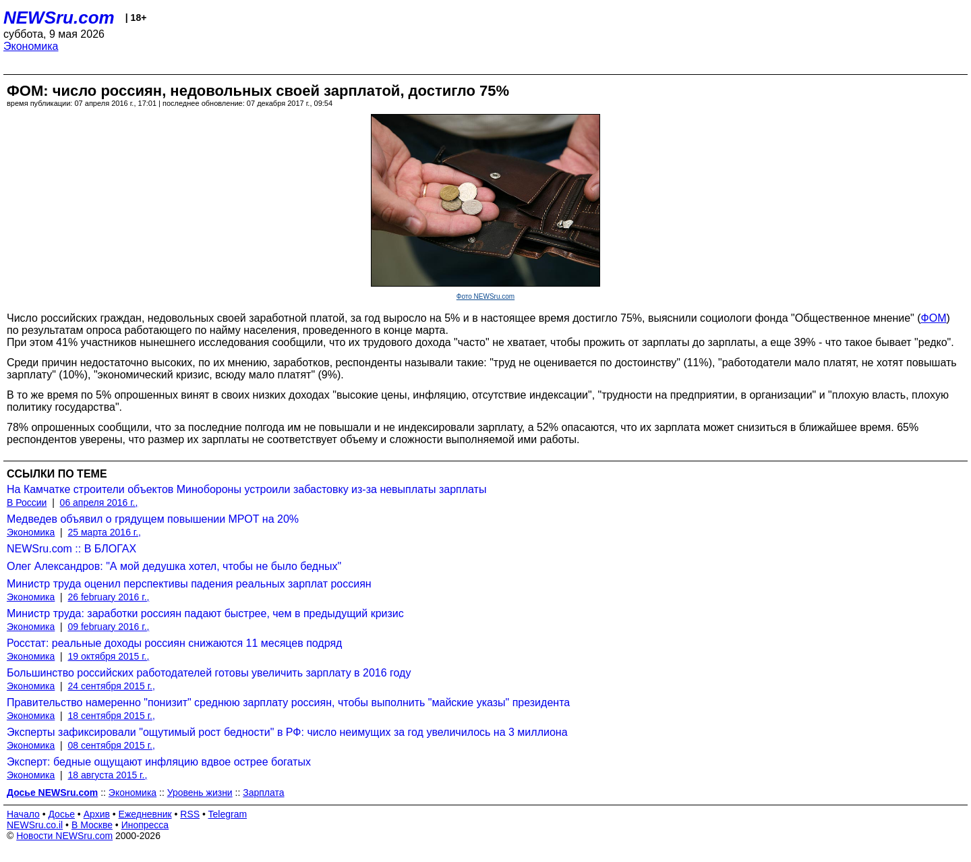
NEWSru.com (59, 17)
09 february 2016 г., (109, 626)
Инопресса (145, 825)
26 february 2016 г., (109, 597)
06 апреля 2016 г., (99, 502)
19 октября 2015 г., (109, 656)
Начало (23, 814)
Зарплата (263, 792)
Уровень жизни (200, 792)
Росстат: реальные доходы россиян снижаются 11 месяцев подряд (174, 643)
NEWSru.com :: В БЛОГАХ (71, 548)
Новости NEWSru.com (64, 835)
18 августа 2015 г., (108, 775)
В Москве (92, 825)
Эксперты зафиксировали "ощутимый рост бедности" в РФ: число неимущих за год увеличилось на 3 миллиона (287, 732)
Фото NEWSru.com (485, 296)
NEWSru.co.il (35, 825)
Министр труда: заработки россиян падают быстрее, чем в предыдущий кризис (205, 613)
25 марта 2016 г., (105, 532)
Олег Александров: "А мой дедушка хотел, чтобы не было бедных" (174, 566)
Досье (61, 814)
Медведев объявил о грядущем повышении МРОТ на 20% (153, 519)
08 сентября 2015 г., (111, 745)
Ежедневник (145, 814)
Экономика (31, 46)
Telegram (227, 814)
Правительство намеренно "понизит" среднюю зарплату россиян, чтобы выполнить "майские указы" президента (288, 702)
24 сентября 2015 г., (111, 686)
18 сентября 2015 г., (111, 715)
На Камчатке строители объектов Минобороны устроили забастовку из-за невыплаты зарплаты (246, 489)
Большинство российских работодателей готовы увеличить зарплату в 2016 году (209, 673)
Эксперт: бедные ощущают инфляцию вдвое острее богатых (159, 762)
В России (27, 502)
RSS (190, 814)
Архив (97, 814)
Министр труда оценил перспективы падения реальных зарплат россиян (189, 584)
